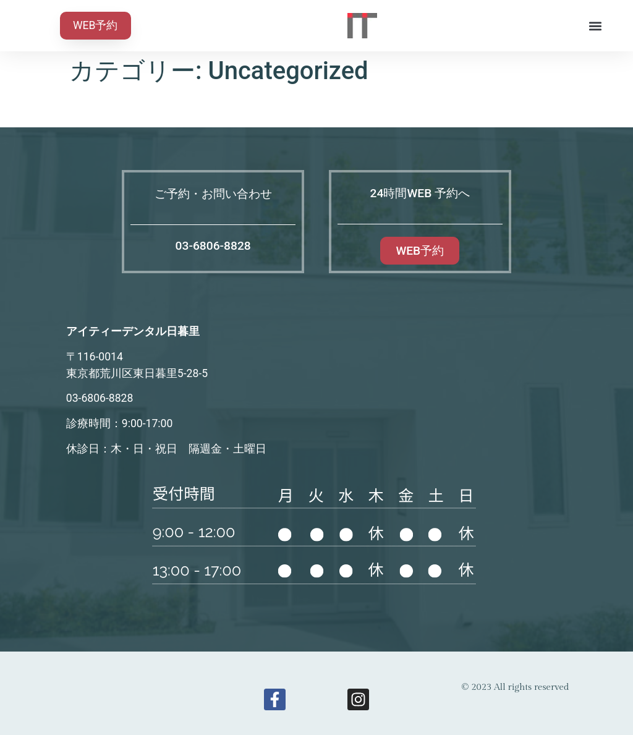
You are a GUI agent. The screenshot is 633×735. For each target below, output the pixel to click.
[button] (595, 25)
